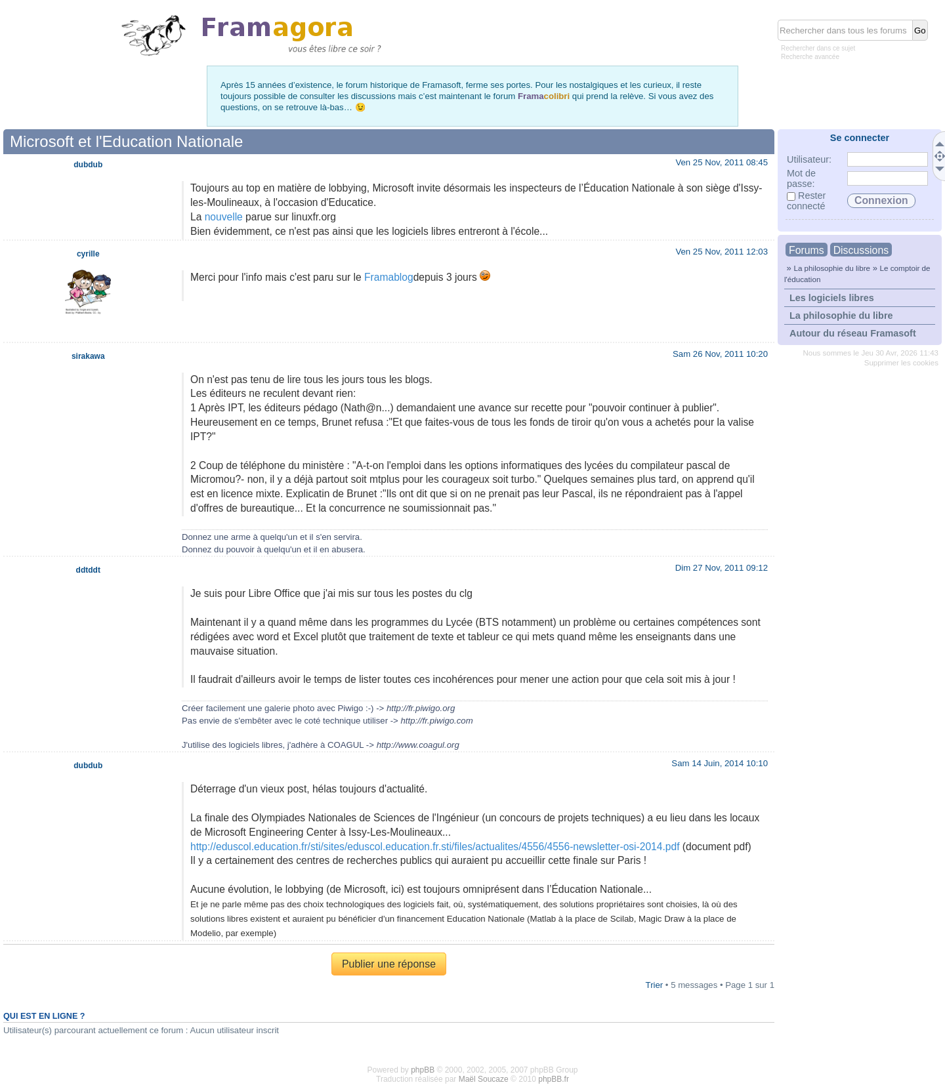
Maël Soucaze (484, 1079)
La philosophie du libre (831, 268)
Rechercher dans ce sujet (818, 48)
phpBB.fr (553, 1079)
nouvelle (224, 216)
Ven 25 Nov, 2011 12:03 (721, 251)
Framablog (388, 277)
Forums (806, 250)
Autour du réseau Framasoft (852, 333)
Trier (654, 985)
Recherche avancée (810, 56)
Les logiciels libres (831, 298)
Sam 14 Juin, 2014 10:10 (719, 763)
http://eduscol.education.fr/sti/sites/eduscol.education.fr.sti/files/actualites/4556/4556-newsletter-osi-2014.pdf (434, 846)
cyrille (88, 253)
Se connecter (859, 138)
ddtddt (88, 570)
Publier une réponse (389, 964)
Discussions (861, 250)
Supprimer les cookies (901, 363)
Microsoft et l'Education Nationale (126, 141)
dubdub (88, 164)
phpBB (422, 1070)
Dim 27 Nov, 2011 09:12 (721, 568)
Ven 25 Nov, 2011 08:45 (721, 162)
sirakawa (88, 356)
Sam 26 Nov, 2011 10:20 (720, 354)
